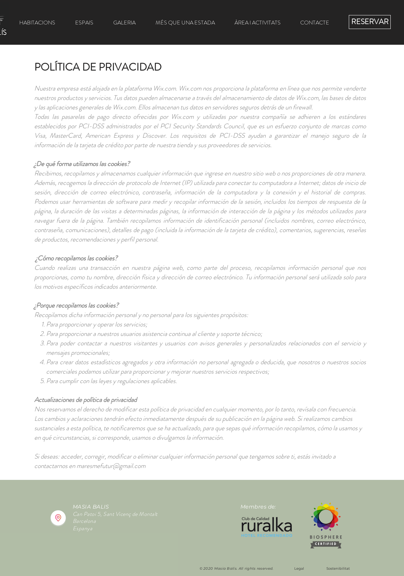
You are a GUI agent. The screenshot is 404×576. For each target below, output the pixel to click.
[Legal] (299, 569)
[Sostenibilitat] (338, 569)
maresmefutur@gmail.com (111, 465)
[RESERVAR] (370, 22)
